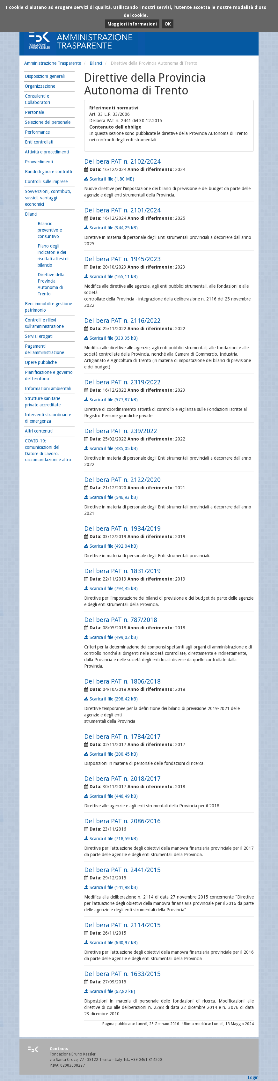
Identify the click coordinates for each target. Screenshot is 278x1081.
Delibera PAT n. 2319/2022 (122, 382)
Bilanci (96, 63)
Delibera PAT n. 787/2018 (120, 620)
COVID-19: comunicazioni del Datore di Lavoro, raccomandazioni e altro (48, 450)
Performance (37, 132)
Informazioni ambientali (48, 388)
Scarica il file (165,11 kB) (111, 276)
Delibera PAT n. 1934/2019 (122, 528)
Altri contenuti (39, 430)
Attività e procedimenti (47, 151)
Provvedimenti (39, 161)
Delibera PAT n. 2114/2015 (122, 925)
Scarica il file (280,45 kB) (111, 754)
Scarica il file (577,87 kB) (111, 399)
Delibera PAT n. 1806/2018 (122, 681)
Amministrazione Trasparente (52, 63)
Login (253, 1077)
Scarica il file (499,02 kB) (111, 637)
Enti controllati (39, 141)
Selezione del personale (47, 122)
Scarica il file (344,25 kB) (111, 227)
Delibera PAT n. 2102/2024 (122, 161)
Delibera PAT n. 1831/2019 (122, 571)
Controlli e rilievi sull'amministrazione (44, 323)
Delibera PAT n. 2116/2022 (122, 320)
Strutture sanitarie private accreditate (43, 401)
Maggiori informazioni (132, 23)
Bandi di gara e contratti (48, 171)
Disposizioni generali (45, 76)
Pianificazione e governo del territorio (49, 375)
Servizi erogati (39, 336)
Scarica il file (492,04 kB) (111, 546)
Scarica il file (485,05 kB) (111, 448)
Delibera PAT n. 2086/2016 (122, 821)
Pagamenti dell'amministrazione (44, 349)
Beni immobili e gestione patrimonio (48, 307)
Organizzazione (40, 86)
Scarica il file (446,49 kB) (111, 796)
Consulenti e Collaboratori (37, 99)
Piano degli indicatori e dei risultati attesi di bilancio (53, 255)
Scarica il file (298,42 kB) (111, 698)
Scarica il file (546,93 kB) (111, 497)
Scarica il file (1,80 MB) (109, 178)
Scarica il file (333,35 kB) (111, 338)
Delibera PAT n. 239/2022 (120, 431)
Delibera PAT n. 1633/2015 (122, 974)
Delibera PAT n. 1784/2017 (122, 736)
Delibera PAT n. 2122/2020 (122, 480)
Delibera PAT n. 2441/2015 (122, 870)
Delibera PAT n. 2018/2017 (122, 778)
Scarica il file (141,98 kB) (111, 887)
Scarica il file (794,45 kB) (111, 588)
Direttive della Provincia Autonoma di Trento (51, 284)
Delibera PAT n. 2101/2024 (122, 210)
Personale (34, 112)
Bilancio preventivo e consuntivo (50, 230)
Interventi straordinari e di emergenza (48, 418)
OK (168, 23)
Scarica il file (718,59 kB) (111, 838)
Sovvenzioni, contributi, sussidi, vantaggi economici (48, 198)
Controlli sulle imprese (46, 181)
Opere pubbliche (41, 362)
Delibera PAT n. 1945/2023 (122, 259)
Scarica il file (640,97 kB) (111, 942)
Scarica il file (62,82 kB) (109, 991)
